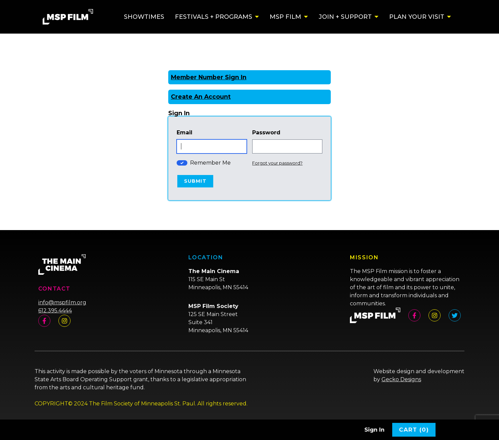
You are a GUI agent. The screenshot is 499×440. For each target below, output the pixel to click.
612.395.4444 (55, 310)
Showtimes (144, 16)
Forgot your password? (277, 163)
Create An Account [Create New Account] (201, 96)
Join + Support (345, 16)
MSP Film (285, 16)
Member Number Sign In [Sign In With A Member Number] (208, 77)
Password (266, 132)
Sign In (374, 429)
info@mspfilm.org (62, 302)
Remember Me (210, 163)
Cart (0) (414, 429)
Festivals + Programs (213, 16)
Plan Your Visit (416, 16)
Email (184, 132)
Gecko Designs (401, 379)
